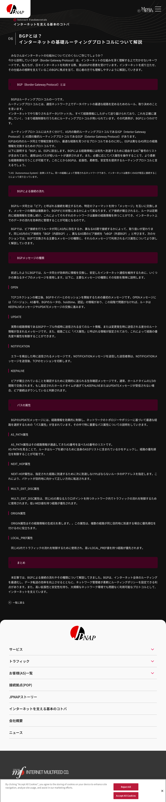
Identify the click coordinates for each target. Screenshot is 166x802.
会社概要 (16, 720)
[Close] (162, 792)
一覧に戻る (19, 602)
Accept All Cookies (126, 796)
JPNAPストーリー (23, 696)
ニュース (16, 732)
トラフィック (19, 661)
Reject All (126, 787)
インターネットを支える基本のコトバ (38, 708)
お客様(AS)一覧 (21, 673)
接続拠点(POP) (20, 684)
